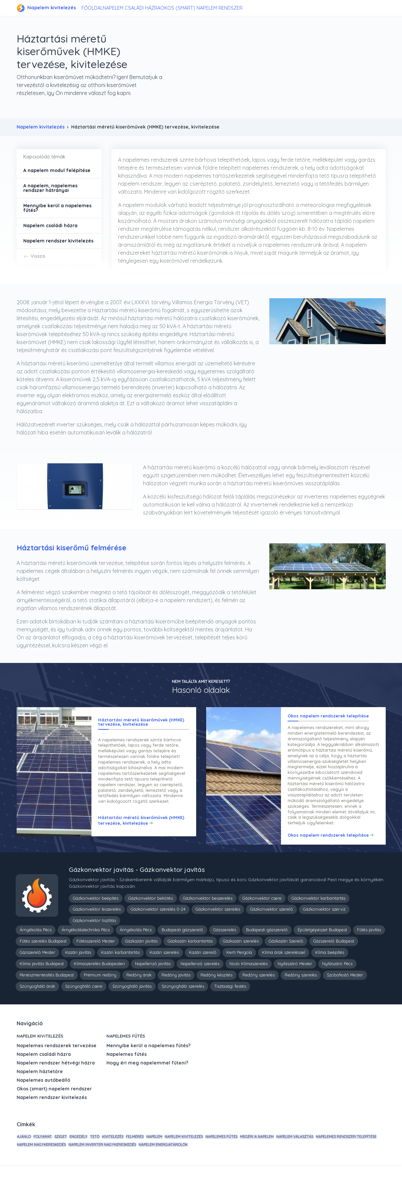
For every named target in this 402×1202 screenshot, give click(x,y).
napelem (199, 1169)
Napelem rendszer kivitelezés (58, 241)
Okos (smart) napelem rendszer (209, 7)
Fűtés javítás (369, 962)
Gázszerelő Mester (37, 984)
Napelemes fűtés (125, 1068)
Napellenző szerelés (200, 996)
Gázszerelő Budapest (333, 973)
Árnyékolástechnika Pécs (86, 962)
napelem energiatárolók (293, 1179)
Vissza (38, 256)
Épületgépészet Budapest (322, 962)
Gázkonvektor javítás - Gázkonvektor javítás (137, 902)
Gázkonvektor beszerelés (207, 930)
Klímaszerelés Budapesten (99, 996)
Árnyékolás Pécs (36, 962)
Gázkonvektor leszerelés (97, 941)
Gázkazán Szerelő (286, 973)
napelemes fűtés (279, 1169)
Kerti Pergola (239, 984)
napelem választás (38, 1179)
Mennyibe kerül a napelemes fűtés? (57, 208)
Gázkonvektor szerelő (271, 941)
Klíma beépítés (329, 984)
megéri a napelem (320, 1169)
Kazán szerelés (164, 984)
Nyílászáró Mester (295, 996)
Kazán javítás (78, 984)
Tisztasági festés (230, 1018)
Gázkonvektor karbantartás (318, 930)
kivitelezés (146, 1169)
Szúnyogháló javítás (132, 1018)
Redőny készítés (216, 1007)
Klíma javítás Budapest (42, 996)
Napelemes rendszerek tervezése (56, 1078)
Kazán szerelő (202, 984)
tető (122, 1169)
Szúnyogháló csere (83, 1018)
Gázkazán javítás (141, 973)
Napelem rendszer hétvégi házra (56, 1095)
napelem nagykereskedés (159, 1179)
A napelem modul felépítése (56, 170)
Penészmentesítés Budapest (47, 1007)
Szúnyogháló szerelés (183, 1018)
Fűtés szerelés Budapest (43, 973)
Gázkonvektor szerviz (324, 941)
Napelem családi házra (139, 7)
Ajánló (27, 1169)
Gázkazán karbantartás (190, 973)
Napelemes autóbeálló (43, 1113)
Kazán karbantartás (120, 984)
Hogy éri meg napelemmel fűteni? (147, 1095)
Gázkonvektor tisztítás (94, 953)
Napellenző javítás (153, 996)
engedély (100, 1169)
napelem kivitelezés (235, 1169)
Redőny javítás (176, 1007)
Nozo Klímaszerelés (248, 996)
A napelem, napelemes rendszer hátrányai (50, 188)
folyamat (52, 1169)
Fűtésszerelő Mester (95, 973)
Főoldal (95, 7)
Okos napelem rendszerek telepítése (328, 859)
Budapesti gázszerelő (182, 962)
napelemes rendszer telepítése (96, 1179)
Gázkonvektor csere (262, 930)
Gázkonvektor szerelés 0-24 (158, 941)
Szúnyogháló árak (37, 1018)
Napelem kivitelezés (46, 8)
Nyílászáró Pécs (337, 996)
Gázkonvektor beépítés (95, 930)
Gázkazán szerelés (241, 973)
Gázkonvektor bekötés (150, 930)
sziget (76, 1169)
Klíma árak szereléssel (283, 984)
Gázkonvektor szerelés (218, 941)
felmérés (174, 1169)
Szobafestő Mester (345, 1007)
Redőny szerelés (258, 1007)
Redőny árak (139, 1007)
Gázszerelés (224, 962)
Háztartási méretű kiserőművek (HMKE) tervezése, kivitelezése (141, 850)
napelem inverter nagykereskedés (226, 1179)
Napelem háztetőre (40, 1104)
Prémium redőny (100, 1007)
